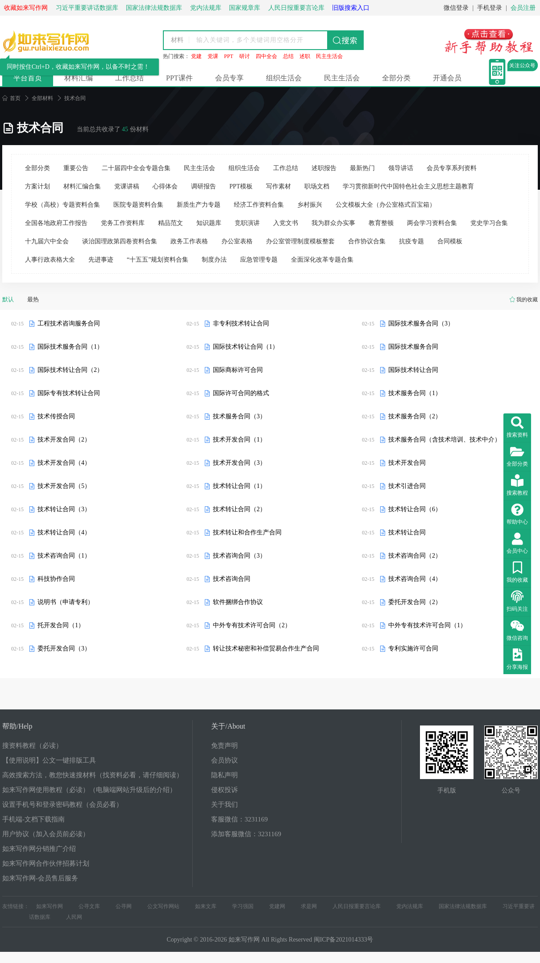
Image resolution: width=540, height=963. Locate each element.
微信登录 (456, 7)
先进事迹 (100, 259)
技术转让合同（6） (414, 509)
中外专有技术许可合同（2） (252, 625)
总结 (288, 56)
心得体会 (165, 186)
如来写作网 (49, 906)
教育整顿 (381, 223)
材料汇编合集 (82, 186)
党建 (196, 56)
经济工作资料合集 (259, 204)
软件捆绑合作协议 (238, 602)
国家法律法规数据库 (463, 906)
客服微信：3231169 (239, 819)
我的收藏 (527, 299)
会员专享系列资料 (452, 168)
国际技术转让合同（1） (245, 346)
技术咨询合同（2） (414, 555)
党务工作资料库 (123, 223)
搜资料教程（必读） (32, 745)
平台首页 (27, 78)
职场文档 (316, 186)
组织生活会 (284, 78)
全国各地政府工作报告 (56, 223)
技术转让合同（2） (239, 509)
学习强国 (242, 906)
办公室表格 (237, 241)
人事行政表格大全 (50, 259)
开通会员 (447, 78)
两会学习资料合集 (432, 223)
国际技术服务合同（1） (70, 346)
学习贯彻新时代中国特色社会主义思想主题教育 (408, 186)
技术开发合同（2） (64, 439)
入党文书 (285, 223)
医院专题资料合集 (138, 204)
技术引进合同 (407, 486)
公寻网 (124, 906)
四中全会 (266, 56)
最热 (33, 299)
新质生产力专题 (198, 204)
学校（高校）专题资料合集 (62, 204)
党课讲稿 (126, 186)
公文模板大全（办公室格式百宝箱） (386, 204)
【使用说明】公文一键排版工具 (49, 760)
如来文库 (205, 906)
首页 (11, 98)
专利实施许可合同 (413, 648)
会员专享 (229, 78)
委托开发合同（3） (64, 648)
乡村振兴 (309, 204)
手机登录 (489, 7)
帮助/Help (17, 726)
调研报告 (203, 186)
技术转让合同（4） (64, 532)
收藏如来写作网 (26, 7)
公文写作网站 (163, 906)
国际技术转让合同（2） (70, 370)
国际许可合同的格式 (241, 393)
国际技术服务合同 (413, 346)
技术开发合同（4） (64, 462)
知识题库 (208, 223)
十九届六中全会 (47, 241)
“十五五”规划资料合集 (157, 259)
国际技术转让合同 (413, 370)
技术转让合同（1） (239, 486)
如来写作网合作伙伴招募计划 (45, 863)
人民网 (74, 917)
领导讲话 (400, 168)
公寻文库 (89, 906)
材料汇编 (78, 78)
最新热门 (362, 168)
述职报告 (324, 168)
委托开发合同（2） (414, 602)
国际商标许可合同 (238, 370)
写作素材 (278, 186)
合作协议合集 (367, 241)
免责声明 (224, 745)
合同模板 (449, 241)
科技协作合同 (56, 578)
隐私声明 (224, 775)
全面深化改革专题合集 (322, 259)
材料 (177, 40)
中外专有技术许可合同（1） (427, 625)
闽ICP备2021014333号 (344, 939)
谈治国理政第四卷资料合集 (119, 241)
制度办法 (214, 259)
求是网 (309, 906)
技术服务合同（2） (414, 416)
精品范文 (170, 223)
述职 (304, 56)
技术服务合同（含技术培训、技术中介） (444, 439)
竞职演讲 (247, 223)
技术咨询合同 (231, 578)
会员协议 (224, 760)
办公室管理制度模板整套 (300, 241)
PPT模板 (241, 186)
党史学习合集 (489, 223)
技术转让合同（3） (64, 509)
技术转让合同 (407, 532)
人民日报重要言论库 (356, 906)
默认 (8, 299)
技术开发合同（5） (64, 486)
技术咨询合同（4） (414, 578)
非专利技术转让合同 (241, 323)
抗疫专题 (411, 241)
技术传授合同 (56, 416)
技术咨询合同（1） (64, 555)
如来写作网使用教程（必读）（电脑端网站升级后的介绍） (89, 789)
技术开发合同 (407, 462)
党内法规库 (409, 906)
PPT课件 (179, 78)
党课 (213, 56)
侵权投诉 (224, 789)
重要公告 (75, 168)
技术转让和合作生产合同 (247, 532)
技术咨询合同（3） (239, 555)
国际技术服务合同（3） (421, 323)
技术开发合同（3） (239, 462)
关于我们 (224, 804)
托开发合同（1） (60, 625)
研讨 (244, 56)
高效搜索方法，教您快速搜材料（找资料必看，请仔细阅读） (92, 775)
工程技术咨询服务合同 (68, 323)
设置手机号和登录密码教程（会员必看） (62, 804)
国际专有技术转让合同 (68, 393)
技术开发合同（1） (239, 439)
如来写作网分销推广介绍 (39, 848)
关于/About (228, 726)
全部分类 (396, 78)
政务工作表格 (189, 241)
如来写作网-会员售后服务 (40, 878)
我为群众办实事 (333, 223)
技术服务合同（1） (414, 393)
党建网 (277, 906)
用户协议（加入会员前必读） (45, 834)
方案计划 (37, 186)
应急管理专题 (259, 259)
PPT (228, 56)
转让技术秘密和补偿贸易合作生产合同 (266, 648)
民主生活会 (329, 56)
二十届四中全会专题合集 (136, 168)
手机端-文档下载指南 (33, 819)
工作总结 (129, 78)
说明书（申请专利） (65, 602)
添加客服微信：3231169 (246, 834)
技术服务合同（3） (239, 416)
